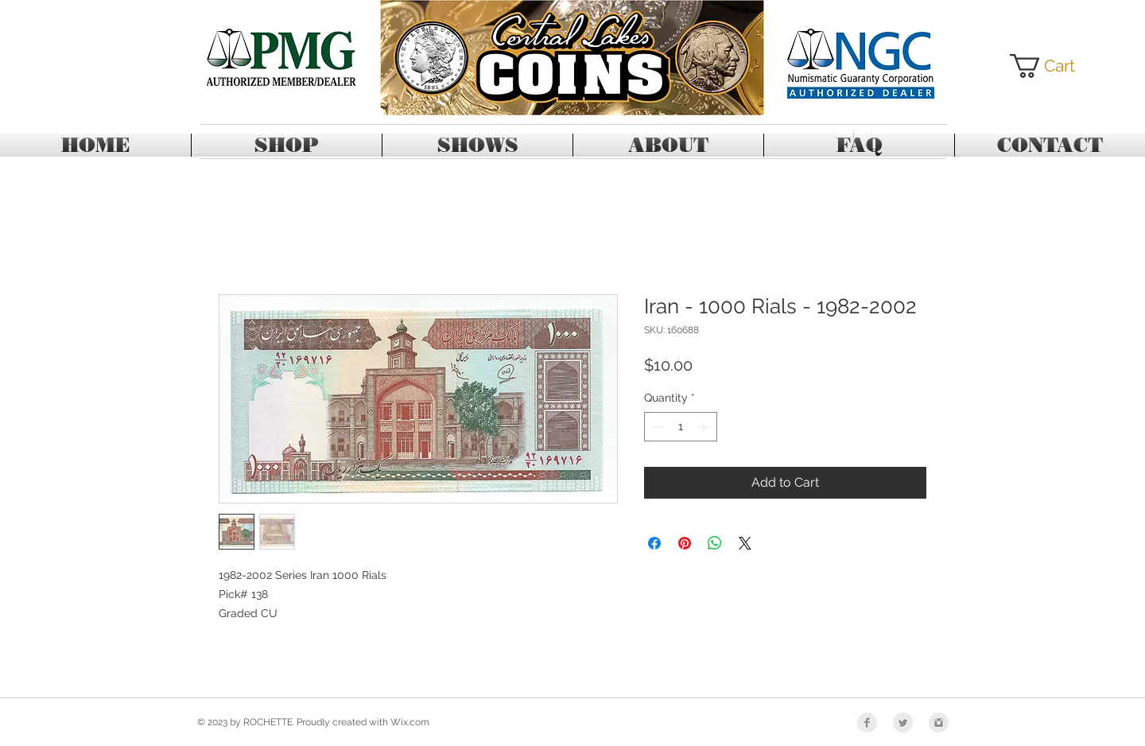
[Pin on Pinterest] (684, 543)
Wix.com (409, 722)
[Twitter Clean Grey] (903, 722)
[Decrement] (656, 427)
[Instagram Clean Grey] (939, 722)
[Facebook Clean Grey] (867, 722)
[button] (1055, 66)
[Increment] (705, 427)
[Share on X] (745, 543)
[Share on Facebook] (654, 543)
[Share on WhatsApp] (714, 543)
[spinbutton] (680, 427)
